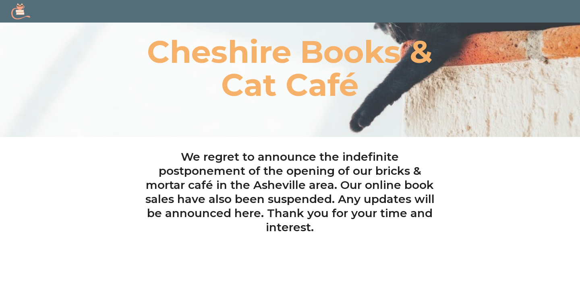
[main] (290, 68)
